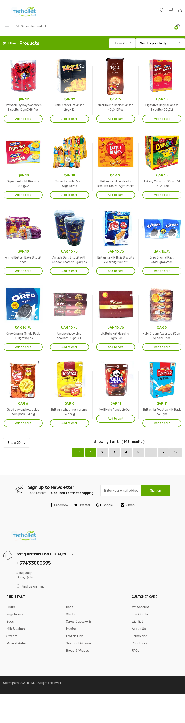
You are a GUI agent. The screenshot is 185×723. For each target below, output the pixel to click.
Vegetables (14, 614)
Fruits (10, 607)
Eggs (10, 621)
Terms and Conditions (140, 639)
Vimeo (128, 505)
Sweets (11, 636)
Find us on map (30, 586)
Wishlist (137, 621)
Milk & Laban (15, 629)
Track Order (140, 614)
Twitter (82, 505)
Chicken (71, 614)
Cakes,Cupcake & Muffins (78, 625)
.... (151, 452)
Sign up (155, 490)
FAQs (135, 650)
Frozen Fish (74, 636)
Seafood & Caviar (78, 643)
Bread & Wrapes (77, 650)
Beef (69, 607)
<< (78, 452)
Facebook (59, 505)
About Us (139, 629)
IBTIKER (31, 683)
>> (175, 452)
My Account (140, 607)
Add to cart (23, 119)
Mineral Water (16, 643)
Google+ (105, 505)
